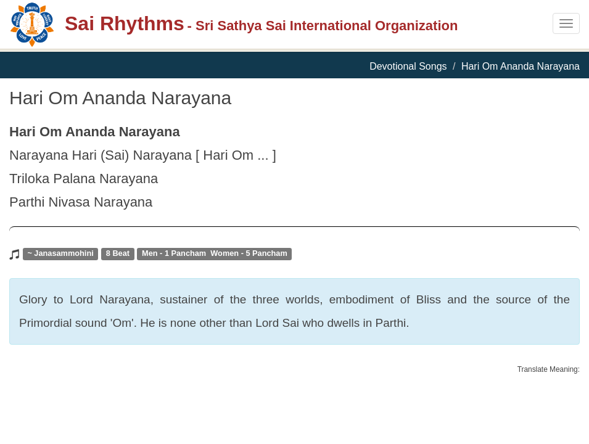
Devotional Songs (408, 66)
